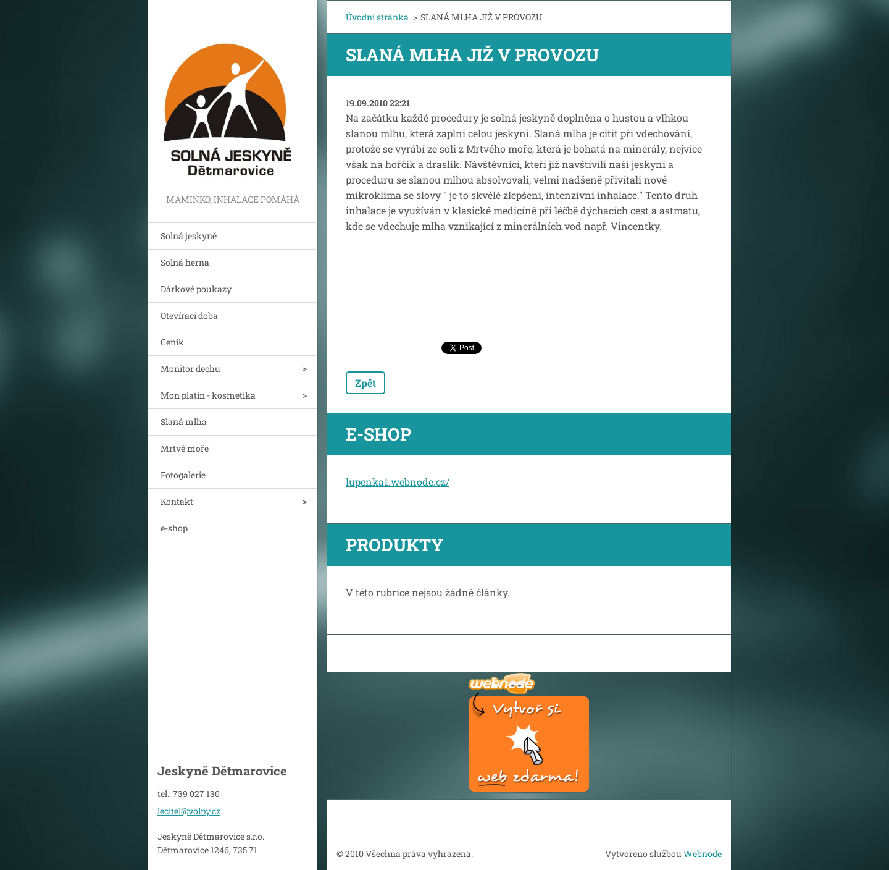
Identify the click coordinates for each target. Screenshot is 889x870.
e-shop (174, 528)
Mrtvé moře (185, 448)
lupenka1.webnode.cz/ (397, 481)
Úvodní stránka (377, 17)
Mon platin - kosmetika (208, 395)
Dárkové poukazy (196, 289)
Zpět (365, 382)
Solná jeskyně (189, 236)
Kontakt (177, 501)
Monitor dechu (190, 368)
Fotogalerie (183, 475)
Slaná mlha (184, 422)
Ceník (172, 342)
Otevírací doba (189, 315)
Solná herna (185, 262)
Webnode (702, 853)
